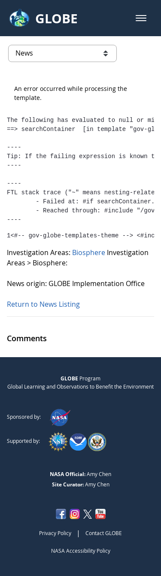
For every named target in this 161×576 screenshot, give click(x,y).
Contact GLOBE (103, 532)
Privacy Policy (55, 532)
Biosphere (89, 252)
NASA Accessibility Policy (80, 550)
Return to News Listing (43, 304)
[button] (141, 18)
